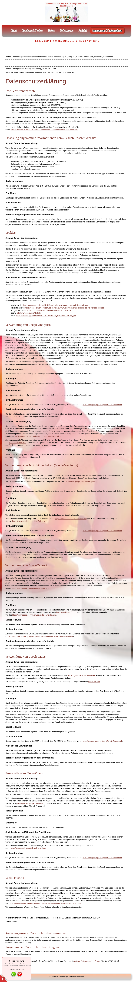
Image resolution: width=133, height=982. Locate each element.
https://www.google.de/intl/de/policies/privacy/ (29, 848)
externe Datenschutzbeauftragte (87, 961)
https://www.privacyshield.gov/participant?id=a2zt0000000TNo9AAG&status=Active (39, 636)
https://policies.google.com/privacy (30, 803)
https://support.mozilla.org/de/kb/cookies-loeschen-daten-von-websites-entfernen (55, 305)
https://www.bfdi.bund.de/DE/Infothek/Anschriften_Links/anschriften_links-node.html (44, 130)
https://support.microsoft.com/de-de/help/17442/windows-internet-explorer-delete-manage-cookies (64, 308)
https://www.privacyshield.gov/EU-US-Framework (102, 405)
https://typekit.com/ (64, 612)
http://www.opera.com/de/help (29, 313)
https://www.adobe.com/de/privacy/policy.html (30, 588)
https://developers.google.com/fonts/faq (71, 519)
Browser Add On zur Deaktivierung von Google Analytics (38, 436)
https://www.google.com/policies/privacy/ (81, 481)
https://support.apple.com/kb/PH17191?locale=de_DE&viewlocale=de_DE (46, 315)
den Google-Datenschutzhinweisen (81, 675)
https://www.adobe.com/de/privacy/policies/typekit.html (34, 615)
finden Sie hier (94, 682)
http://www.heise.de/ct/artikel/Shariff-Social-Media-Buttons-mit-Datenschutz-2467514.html (45, 903)
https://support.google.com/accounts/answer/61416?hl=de (48, 310)
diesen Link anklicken (17, 443)
